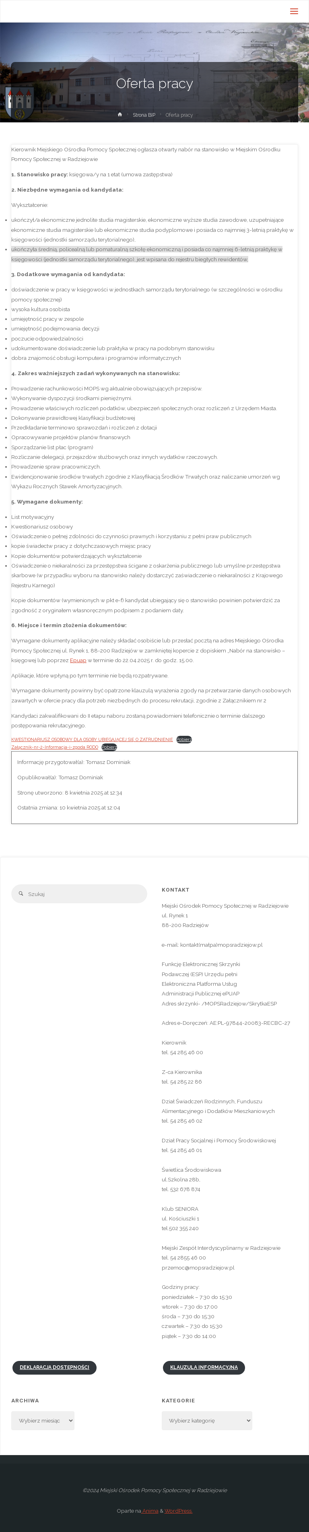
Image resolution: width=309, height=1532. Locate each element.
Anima (150, 1510)
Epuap (78, 660)
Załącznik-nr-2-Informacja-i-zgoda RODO (54, 747)
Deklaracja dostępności (54, 1367)
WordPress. (179, 1510)
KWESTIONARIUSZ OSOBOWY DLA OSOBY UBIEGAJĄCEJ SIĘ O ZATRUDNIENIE (92, 739)
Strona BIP (144, 115)
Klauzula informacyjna (204, 1367)
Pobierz (184, 739)
